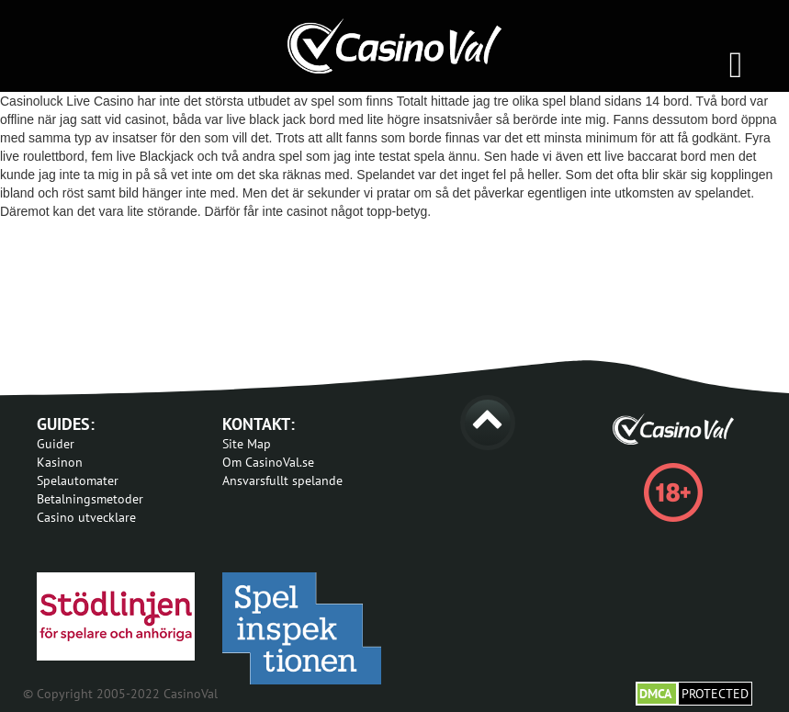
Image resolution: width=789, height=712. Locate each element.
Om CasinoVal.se (268, 462)
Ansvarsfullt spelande (282, 480)
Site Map (246, 443)
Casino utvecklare (86, 517)
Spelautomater (77, 480)
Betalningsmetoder (90, 499)
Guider (55, 443)
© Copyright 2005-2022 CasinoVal (120, 693)
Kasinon (60, 462)
